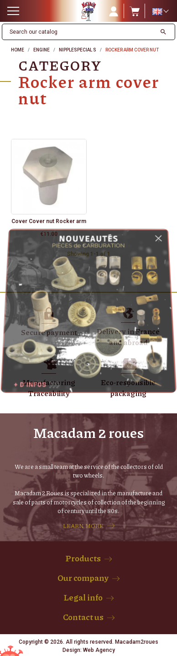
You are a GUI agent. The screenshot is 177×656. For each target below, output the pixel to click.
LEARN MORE (83, 526)
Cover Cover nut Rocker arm (48, 221)
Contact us (83, 617)
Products (83, 558)
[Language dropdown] (160, 11)
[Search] (79, 32)
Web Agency (99, 650)
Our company (83, 578)
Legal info (83, 597)
